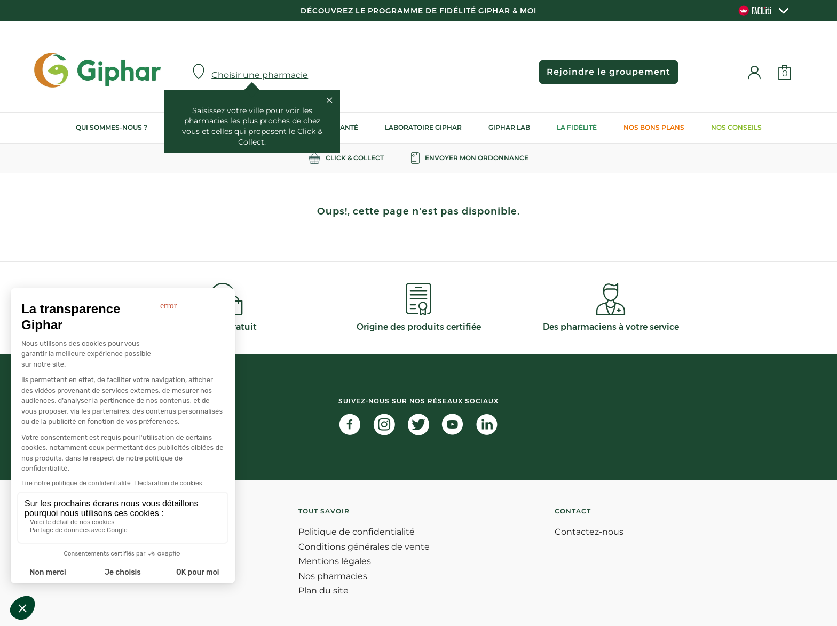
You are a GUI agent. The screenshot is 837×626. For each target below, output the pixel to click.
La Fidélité (577, 127)
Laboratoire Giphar (423, 127)
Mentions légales (334, 561)
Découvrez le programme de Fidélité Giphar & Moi (418, 10)
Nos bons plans (653, 127)
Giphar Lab (509, 127)
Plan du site (323, 590)
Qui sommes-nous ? (111, 127)
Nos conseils (736, 127)
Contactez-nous (589, 532)
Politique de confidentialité (356, 532)
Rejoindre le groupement (608, 72)
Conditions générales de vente (364, 547)
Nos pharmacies (332, 576)
